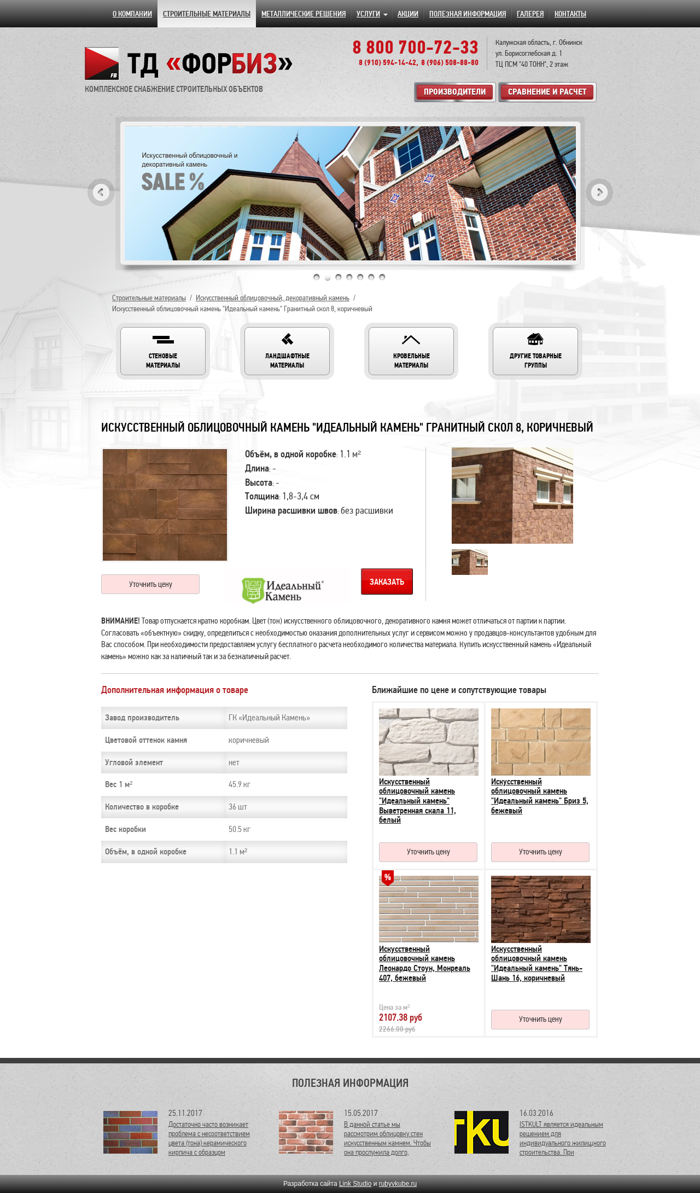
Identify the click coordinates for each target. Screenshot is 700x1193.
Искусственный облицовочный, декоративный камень (272, 297)
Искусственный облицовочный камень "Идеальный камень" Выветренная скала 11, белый (417, 801)
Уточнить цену (150, 584)
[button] (163, 351)
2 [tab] (327, 277)
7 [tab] (382, 277)
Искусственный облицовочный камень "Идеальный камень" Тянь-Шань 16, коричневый (536, 963)
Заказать (387, 582)
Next (599, 192)
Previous (101, 192)
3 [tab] (338, 277)
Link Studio (355, 1184)
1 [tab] (316, 277)
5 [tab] (360, 277)
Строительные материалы (149, 297)
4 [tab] (349, 277)
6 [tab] (371, 277)
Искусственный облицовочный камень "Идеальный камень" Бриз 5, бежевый (539, 796)
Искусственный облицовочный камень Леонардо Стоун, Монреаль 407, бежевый (424, 963)
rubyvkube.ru (398, 1184)
